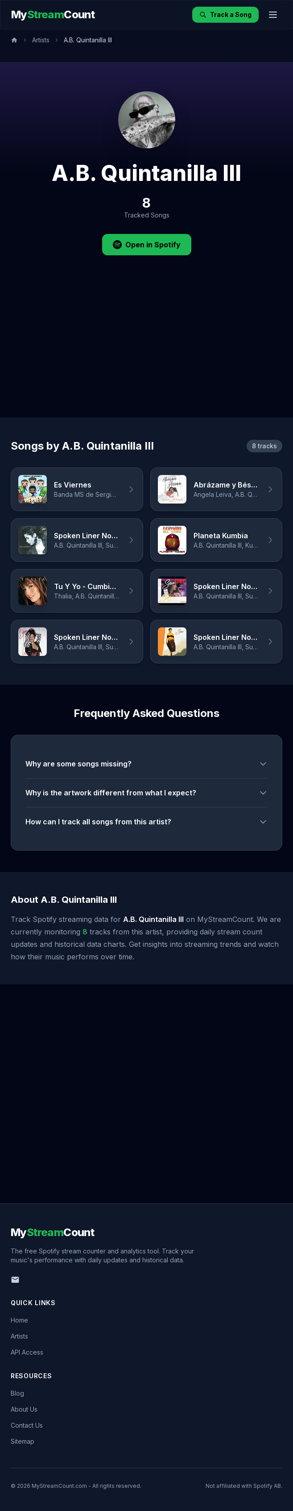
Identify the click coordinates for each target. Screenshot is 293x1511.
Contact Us (27, 1425)
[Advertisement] (147, 350)
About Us (24, 1409)
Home (19, 1320)
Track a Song (225, 14)
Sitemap (22, 1441)
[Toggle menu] (273, 15)
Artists (41, 40)
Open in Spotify (147, 244)
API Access (27, 1352)
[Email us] (15, 1279)
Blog (17, 1393)
